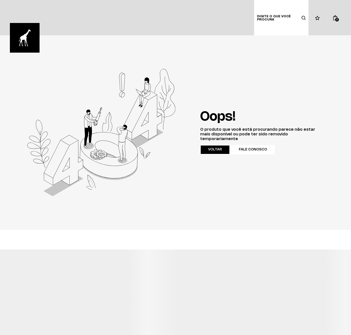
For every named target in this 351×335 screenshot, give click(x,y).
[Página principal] (25, 38)
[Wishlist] (317, 18)
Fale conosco (253, 149)
